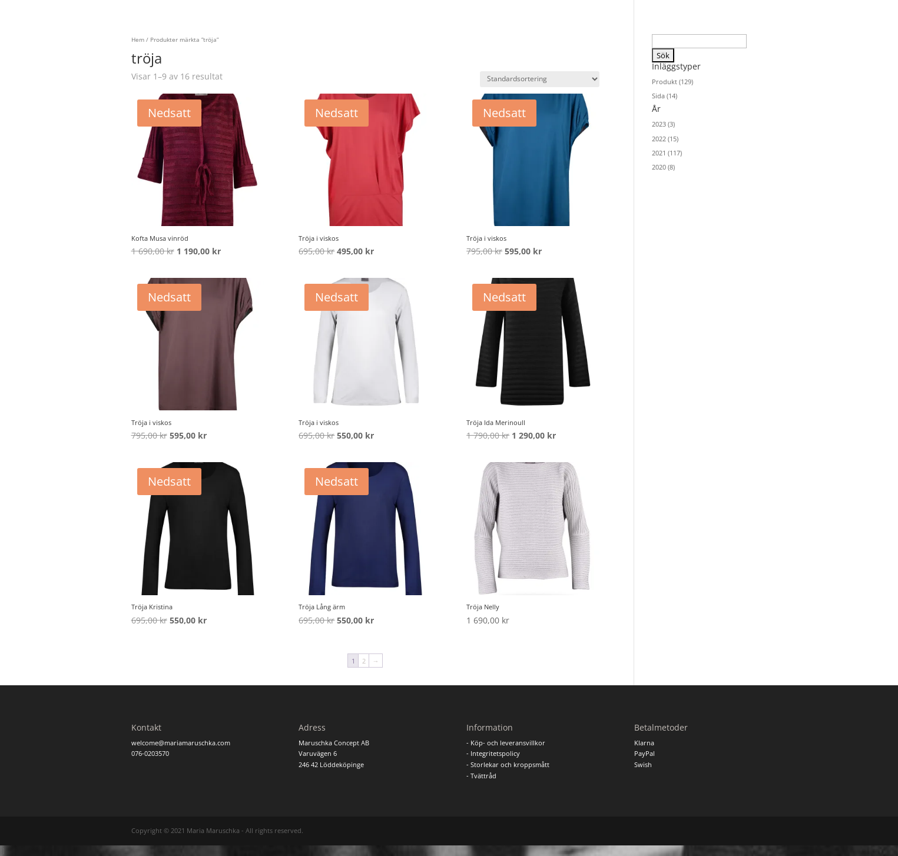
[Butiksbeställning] (539, 79)
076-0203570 (150, 753)
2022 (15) (665, 138)
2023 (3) (663, 124)
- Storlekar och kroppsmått (507, 764)
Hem (137, 39)
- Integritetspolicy (493, 753)
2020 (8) (663, 166)
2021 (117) (667, 152)
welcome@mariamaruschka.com (180, 742)
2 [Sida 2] (364, 660)
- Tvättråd (481, 775)
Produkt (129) (672, 81)
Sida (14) (664, 95)
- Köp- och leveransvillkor (505, 742)
